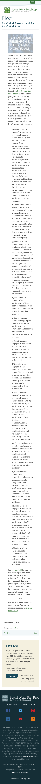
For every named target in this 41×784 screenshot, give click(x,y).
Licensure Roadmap (20, 772)
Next (35, 633)
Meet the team (29, 756)
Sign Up (12, 676)
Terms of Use (15, 779)
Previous (7, 633)
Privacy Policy (25, 779)
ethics (16, 628)
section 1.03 (17, 570)
